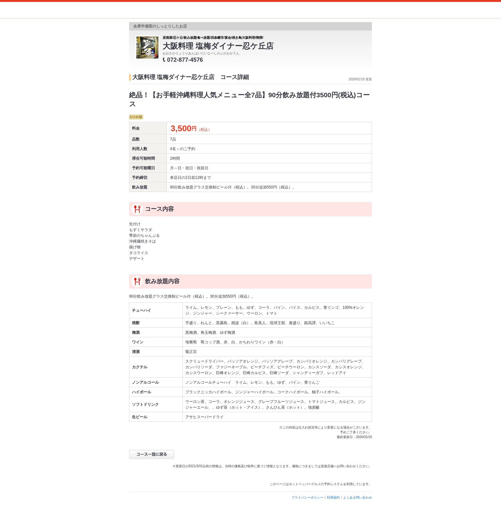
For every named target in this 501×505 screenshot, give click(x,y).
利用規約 (333, 497)
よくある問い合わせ (357, 497)
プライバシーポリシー (307, 497)
